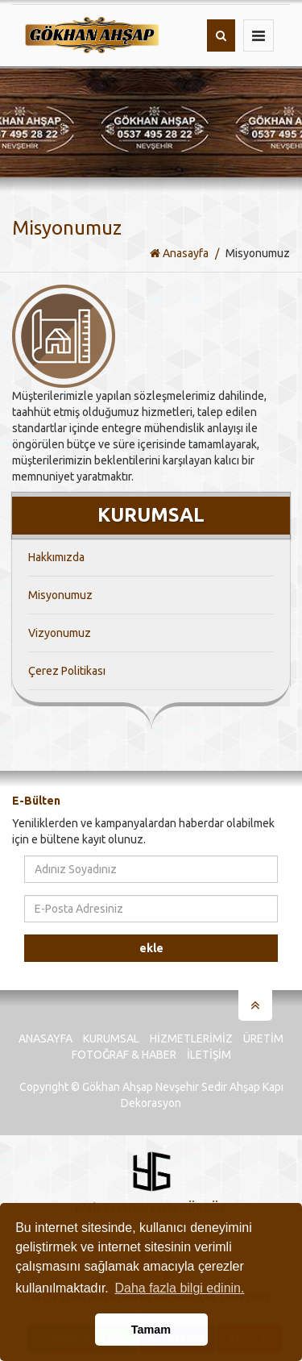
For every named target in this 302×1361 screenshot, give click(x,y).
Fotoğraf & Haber (124, 1054)
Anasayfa (179, 253)
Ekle (151, 948)
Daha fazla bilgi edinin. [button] (179, 1288)
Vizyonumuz (59, 632)
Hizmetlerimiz (191, 1038)
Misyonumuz (60, 595)
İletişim (209, 1054)
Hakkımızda (56, 557)
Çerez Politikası (66, 670)
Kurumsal (111, 1038)
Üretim (263, 1038)
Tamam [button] (151, 1329)
